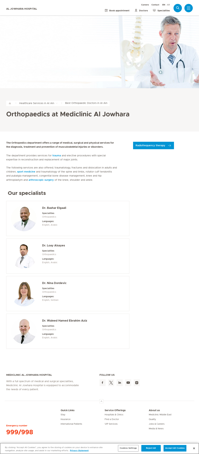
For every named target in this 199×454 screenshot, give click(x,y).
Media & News (156, 429)
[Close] (194, 448)
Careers (145, 5)
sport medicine (26, 171)
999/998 (19, 432)
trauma (56, 155)
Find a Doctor (112, 419)
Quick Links (67, 410)
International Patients (71, 424)
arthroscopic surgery (41, 180)
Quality (152, 419)
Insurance (65, 419)
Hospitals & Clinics (114, 415)
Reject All (151, 448)
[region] (99, 448)
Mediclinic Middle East (160, 415)
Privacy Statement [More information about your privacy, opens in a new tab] (79, 451)
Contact (155, 5)
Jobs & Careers (156, 424)
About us (154, 410)
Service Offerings (115, 410)
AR (168, 5)
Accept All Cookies (175, 448)
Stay (63, 415)
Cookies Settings (128, 448)
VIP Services (111, 424)
